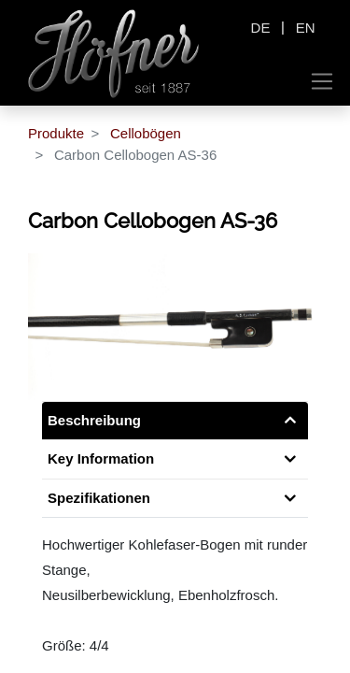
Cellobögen (145, 133)
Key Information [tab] (101, 458)
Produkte (56, 133)
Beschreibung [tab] (94, 420)
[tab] (175, 499)
